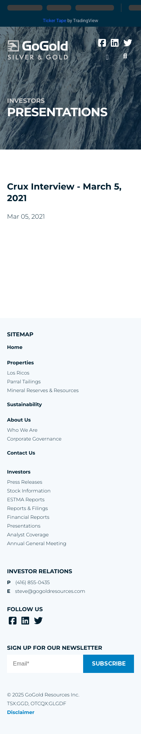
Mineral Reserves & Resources (43, 390)
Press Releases (24, 482)
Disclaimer (20, 712)
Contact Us (21, 453)
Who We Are (22, 430)
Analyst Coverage (28, 534)
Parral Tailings (24, 381)
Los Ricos (18, 373)
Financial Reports (28, 517)
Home (14, 347)
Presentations (23, 526)
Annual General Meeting (36, 543)
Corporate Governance (34, 439)
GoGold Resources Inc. (37, 50)
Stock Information (29, 491)
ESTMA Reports (26, 499)
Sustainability (24, 404)
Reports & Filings (27, 508)
